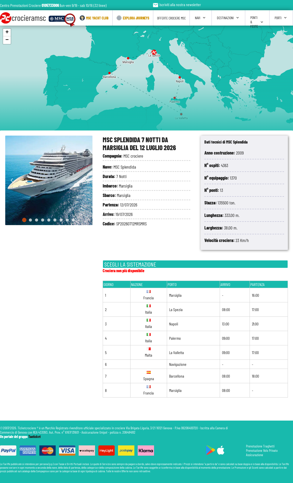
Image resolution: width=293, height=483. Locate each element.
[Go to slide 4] (42, 220)
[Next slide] (85, 180)
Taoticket (34, 436)
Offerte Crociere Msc (171, 18)
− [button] (7, 40)
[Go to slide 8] (67, 220)
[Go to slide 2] (30, 220)
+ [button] (7, 32)
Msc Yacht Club (94, 17)
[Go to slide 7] (61, 220)
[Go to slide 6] (54, 220)
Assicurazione (254, 455)
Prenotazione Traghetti (260, 446)
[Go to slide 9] (73, 220)
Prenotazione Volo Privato (262, 450)
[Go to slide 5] (48, 220)
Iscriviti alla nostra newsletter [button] (177, 4)
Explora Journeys (132, 17)
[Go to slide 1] (24, 220)
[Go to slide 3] (36, 220)
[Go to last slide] (11, 180)
